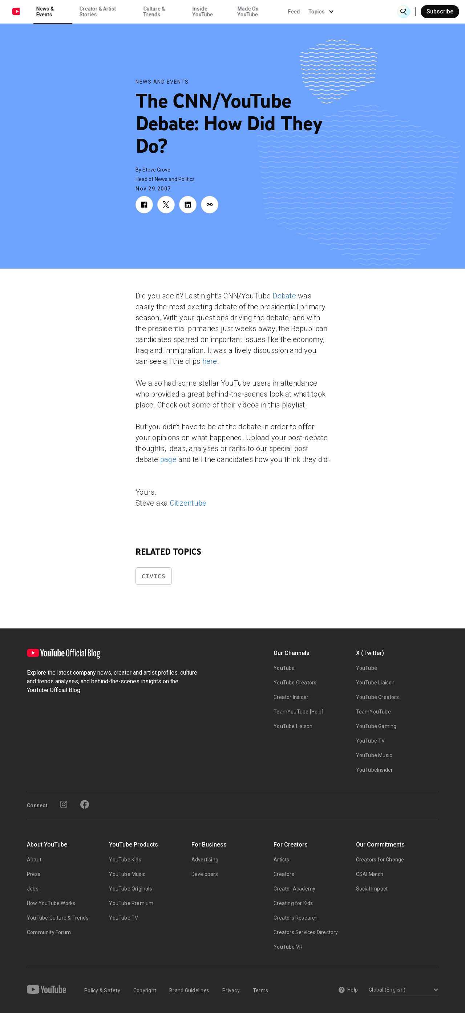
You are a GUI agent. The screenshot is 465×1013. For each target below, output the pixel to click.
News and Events (162, 82)
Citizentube (188, 503)
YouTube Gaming (376, 726)
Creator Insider (291, 697)
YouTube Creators (295, 683)
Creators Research (296, 918)
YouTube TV (370, 741)
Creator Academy (294, 889)
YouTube (284, 668)
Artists (281, 860)
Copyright (144, 990)
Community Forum (49, 932)
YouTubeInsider (374, 770)
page (168, 459)
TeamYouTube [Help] (298, 712)
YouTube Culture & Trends (58, 918)
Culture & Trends (211, 11)
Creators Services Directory (306, 932)
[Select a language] (402, 990)
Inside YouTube (260, 11)
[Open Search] (403, 11)
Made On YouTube (305, 11)
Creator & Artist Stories (154, 11)
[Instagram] (63, 804)
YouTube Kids (125, 860)
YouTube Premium (131, 903)
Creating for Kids (293, 903)
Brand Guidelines (189, 990)
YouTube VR (288, 947)
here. (210, 361)
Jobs (33, 889)
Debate (284, 296)
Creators (284, 874)
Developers (204, 874)
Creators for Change (380, 860)
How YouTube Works (51, 903)
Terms (260, 990)
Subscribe (439, 11)
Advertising (204, 860)
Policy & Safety (102, 990)
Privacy (231, 990)
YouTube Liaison (293, 726)
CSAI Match (370, 874)
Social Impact (372, 889)
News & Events (102, 11)
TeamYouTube (373, 712)
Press (33, 874)
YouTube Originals (130, 889)
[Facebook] (84, 804)
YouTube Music (374, 755)
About (34, 860)
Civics (154, 576)
